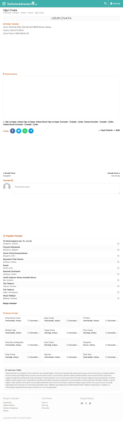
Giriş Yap (45, 405)
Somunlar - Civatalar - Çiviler (71, 122)
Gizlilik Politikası (9, 405)
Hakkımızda (7, 403)
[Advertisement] (61, 54)
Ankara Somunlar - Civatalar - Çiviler (98, 122)
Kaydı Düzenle (106, 130)
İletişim (5, 411)
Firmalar (16, 13)
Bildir (117, 130)
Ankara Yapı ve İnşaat (26, 122)
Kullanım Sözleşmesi (10, 408)
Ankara (23, 13)
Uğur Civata (39, 13)
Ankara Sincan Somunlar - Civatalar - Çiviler (20, 124)
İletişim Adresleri (10, 303)
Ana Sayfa (7, 13)
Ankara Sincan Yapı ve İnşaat (47, 122)
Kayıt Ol (44, 403)
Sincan (30, 13)
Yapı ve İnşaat (10, 122)
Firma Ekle (45, 408)
